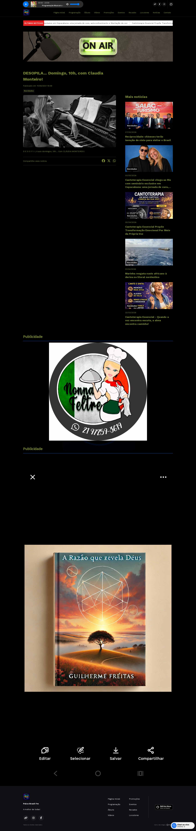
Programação (75, 12)
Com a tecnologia (163, 825)
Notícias (156, 12)
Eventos (121, 12)
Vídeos (97, 12)
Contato (167, 12)
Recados (132, 12)
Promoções (109, 12)
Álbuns (87, 12)
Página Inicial (59, 12)
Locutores (144, 12)
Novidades (29, 91)
